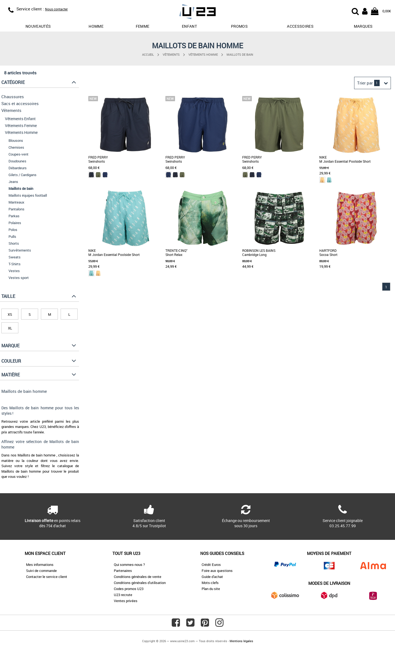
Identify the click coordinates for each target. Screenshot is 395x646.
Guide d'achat (212, 576)
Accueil (148, 54)
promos (239, 26)
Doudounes (17, 161)
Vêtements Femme (21, 125)
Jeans (13, 181)
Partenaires (123, 570)
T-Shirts (15, 263)
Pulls (12, 236)
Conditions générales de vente (137, 576)
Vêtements (171, 54)
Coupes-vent (19, 154)
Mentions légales (241, 641)
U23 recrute (123, 594)
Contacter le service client (46, 576)
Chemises (16, 147)
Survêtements (20, 250)
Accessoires (300, 26)
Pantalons (16, 209)
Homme (96, 26)
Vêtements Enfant (20, 118)
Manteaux (16, 202)
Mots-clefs (210, 582)
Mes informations (39, 564)
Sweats (15, 257)
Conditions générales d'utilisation (140, 582)
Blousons (16, 140)
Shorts (14, 243)
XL (10, 328)
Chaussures (12, 96)
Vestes (14, 270)
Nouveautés (38, 26)
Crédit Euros (211, 564)
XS (10, 314)
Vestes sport (19, 277)
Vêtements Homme (203, 54)
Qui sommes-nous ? (129, 564)
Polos (13, 229)
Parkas (14, 215)
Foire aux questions (217, 570)
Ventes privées (125, 600)
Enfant (189, 26)
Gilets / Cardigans (22, 174)
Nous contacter (56, 9)
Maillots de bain (240, 54)
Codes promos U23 (128, 588)
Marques (363, 26)
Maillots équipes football (28, 195)
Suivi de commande (41, 570)
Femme (142, 26)
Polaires (15, 222)
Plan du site (211, 588)
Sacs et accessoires (20, 103)
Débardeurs (18, 167)
